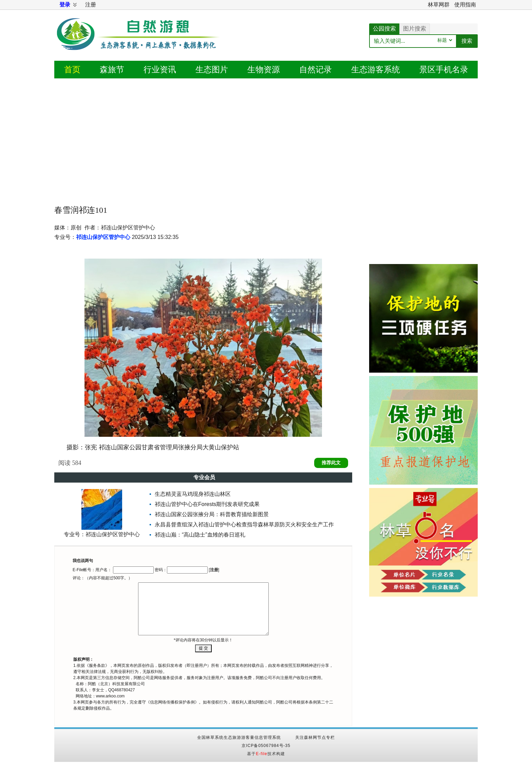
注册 (90, 4)
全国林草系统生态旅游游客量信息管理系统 (239, 737)
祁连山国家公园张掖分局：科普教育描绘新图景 (212, 514)
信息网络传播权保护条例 (172, 702)
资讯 (160, 69)
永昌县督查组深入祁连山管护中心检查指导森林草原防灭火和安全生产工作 (244, 524)
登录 (64, 4)
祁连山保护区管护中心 (103, 237)
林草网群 (439, 4)
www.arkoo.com (110, 696)
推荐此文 (331, 462)
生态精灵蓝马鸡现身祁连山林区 (193, 494)
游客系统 (375, 69)
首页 (72, 69)
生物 (263, 69)
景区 (443, 69)
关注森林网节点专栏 (315, 737)
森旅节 (112, 69)
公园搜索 (384, 28)
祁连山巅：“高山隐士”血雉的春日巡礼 (200, 535)
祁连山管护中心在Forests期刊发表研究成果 (207, 504)
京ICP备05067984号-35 (266, 745)
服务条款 (97, 665)
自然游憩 (139, 42)
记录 (315, 69)
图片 (211, 69)
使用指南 (465, 4)
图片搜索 (414, 28)
